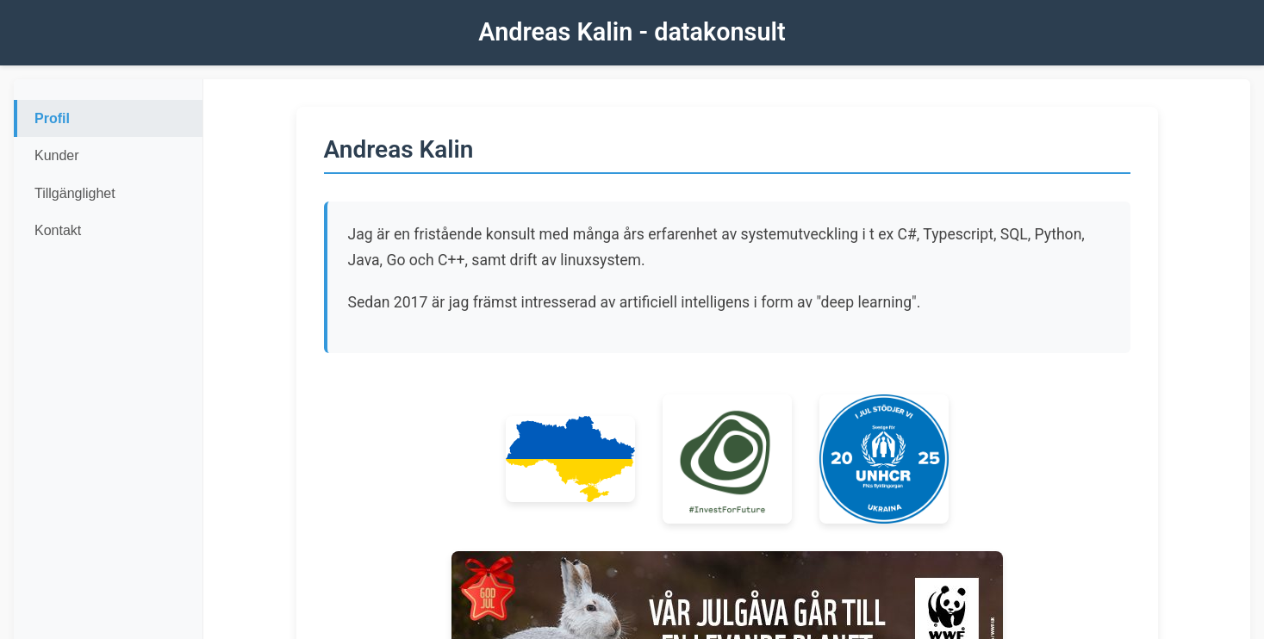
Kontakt (57, 230)
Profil (52, 118)
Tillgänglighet (74, 193)
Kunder (56, 155)
